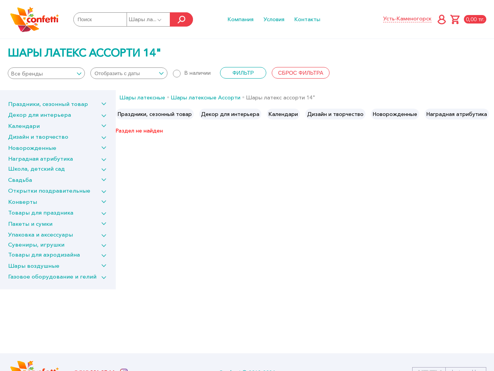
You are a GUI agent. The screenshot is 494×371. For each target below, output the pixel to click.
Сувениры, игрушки (36, 244)
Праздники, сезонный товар (48, 103)
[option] (155, 114)
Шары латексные (142, 97)
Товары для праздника (40, 212)
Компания (241, 19)
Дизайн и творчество (38, 136)
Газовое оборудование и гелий (52, 276)
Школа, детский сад (36, 168)
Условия (274, 19)
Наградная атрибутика (40, 158)
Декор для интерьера (39, 114)
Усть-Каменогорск (407, 18)
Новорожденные (32, 147)
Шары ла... (145, 19)
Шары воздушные (33, 265)
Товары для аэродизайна (44, 254)
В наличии (192, 72)
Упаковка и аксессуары (40, 234)
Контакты (307, 19)
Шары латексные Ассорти (205, 97)
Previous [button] (122, 114)
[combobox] (46, 73)
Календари (24, 125)
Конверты (22, 201)
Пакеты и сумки (30, 223)
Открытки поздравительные (49, 190)
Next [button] (487, 114)
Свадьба (20, 179)
